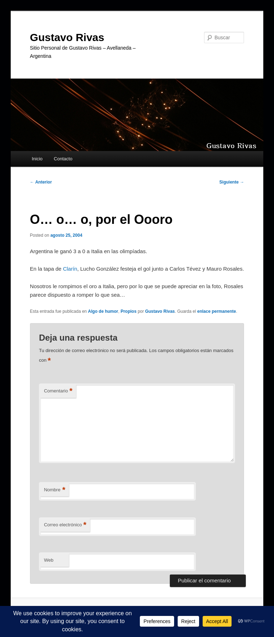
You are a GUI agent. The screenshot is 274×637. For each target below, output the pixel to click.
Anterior (41, 182)
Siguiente (231, 182)
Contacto (63, 158)
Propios (129, 311)
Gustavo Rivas (67, 37)
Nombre (54, 490)
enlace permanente (216, 311)
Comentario (58, 391)
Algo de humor (103, 311)
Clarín (70, 269)
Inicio (37, 158)
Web (49, 560)
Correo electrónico (65, 525)
